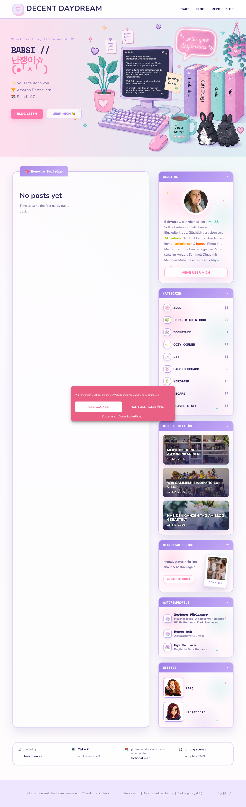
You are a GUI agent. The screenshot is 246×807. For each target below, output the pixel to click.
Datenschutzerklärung (130, 416)
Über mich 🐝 (64, 114)
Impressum (132, 793)
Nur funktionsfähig (147, 406)
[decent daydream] (57, 9)
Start (184, 9)
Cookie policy (109, 416)
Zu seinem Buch (178, 579)
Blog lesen (27, 114)
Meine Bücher (223, 9)
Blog (200, 9)
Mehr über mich (195, 272)
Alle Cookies (98, 406)
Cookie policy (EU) (189, 793)
